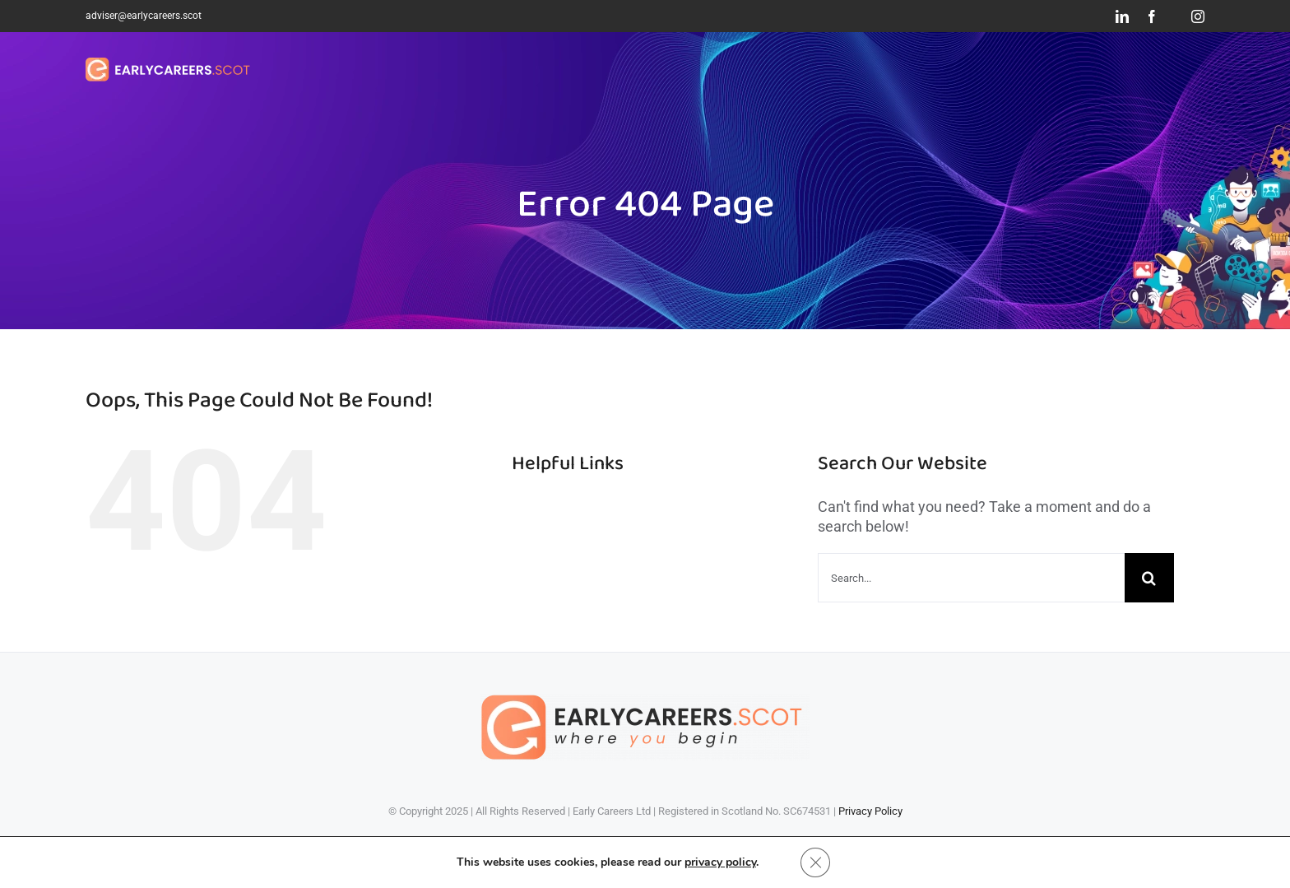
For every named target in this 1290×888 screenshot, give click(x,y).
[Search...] (971, 577)
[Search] (1149, 577)
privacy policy (720, 862)
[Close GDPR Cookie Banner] (815, 862)
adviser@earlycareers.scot (144, 15)
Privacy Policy (870, 811)
